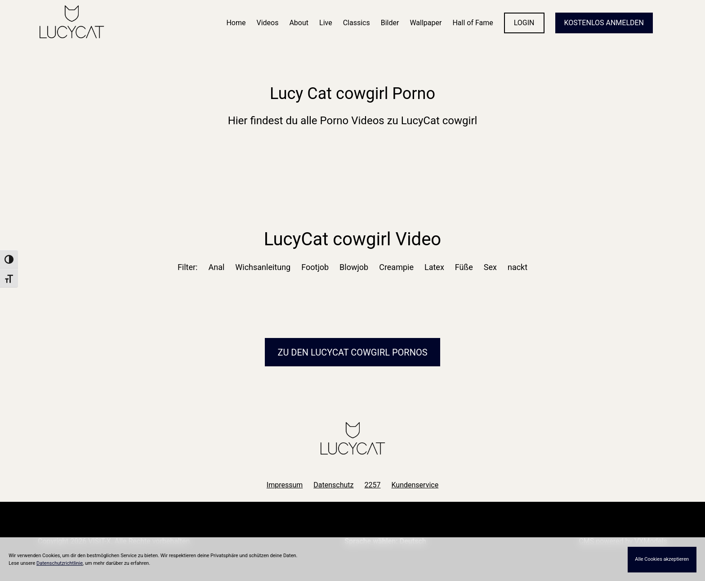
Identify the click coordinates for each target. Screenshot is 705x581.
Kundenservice (415, 485)
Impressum (285, 485)
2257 (373, 485)
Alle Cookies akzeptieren (662, 559)
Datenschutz (333, 485)
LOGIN (524, 22)
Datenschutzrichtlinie (59, 563)
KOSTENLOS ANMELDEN (604, 22)
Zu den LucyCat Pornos (352, 352)
